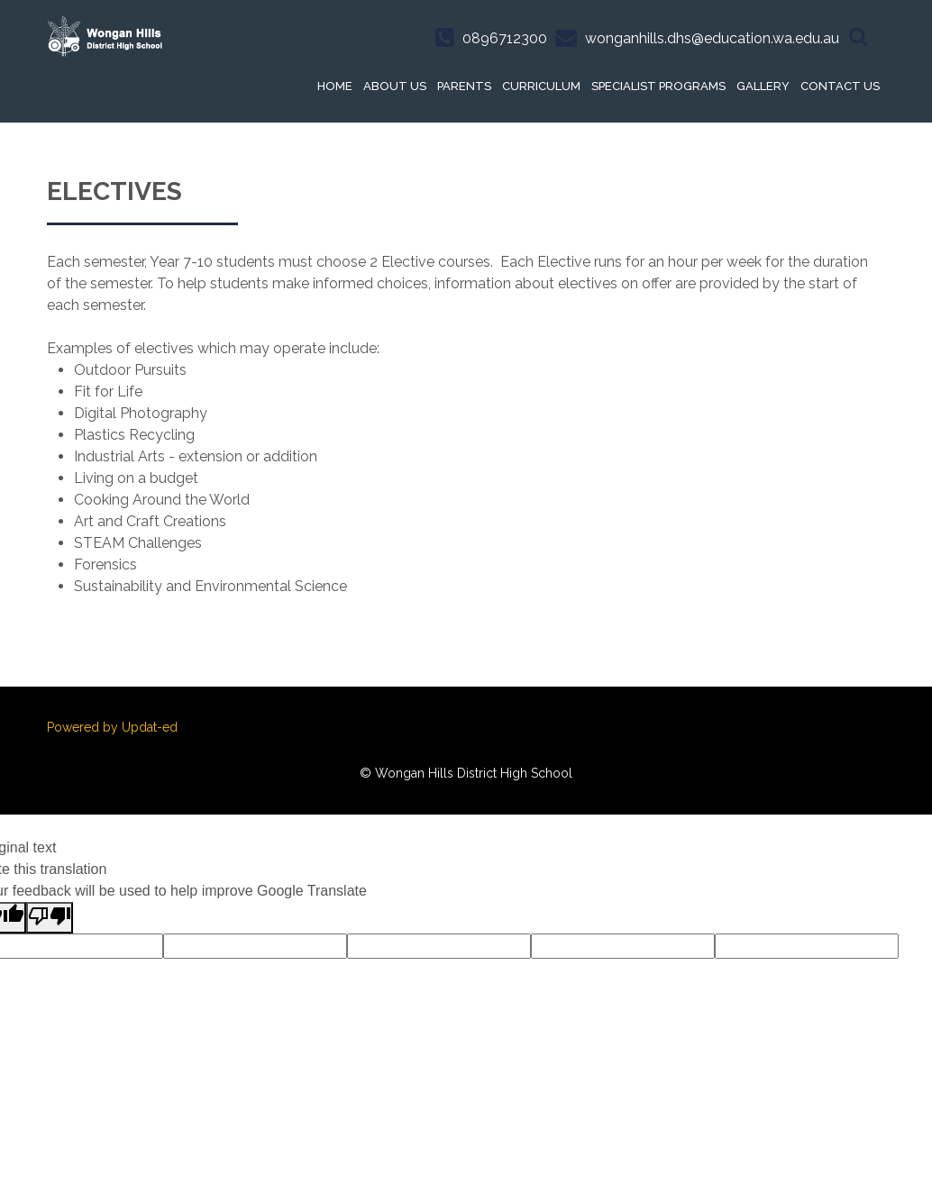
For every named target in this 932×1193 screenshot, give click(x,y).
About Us (394, 86)
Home (334, 86)
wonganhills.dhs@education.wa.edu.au (712, 38)
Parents (464, 86)
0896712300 (504, 38)
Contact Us (840, 86)
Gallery (763, 86)
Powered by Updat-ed (112, 727)
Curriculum (541, 86)
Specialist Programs (658, 86)
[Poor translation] (49, 917)
